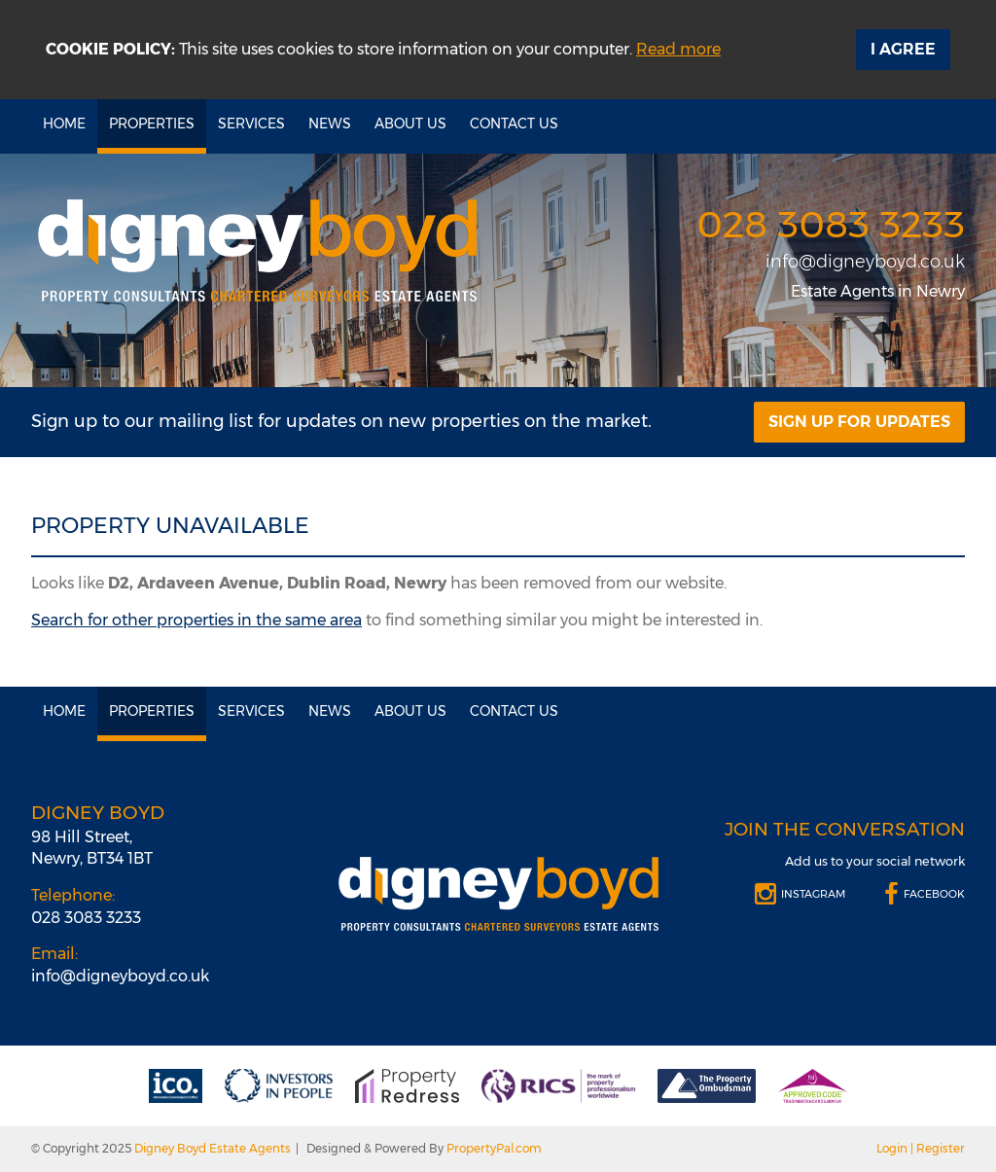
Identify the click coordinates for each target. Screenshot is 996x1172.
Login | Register (920, 1148)
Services (251, 123)
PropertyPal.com (494, 1148)
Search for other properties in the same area (196, 620)
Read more (678, 49)
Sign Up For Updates (859, 421)
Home (64, 123)
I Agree (903, 49)
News (329, 123)
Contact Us (514, 123)
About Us (410, 123)
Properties (152, 123)
